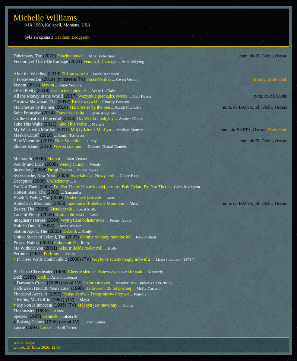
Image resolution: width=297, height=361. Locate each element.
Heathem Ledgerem (72, 37)
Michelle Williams (45, 17)
